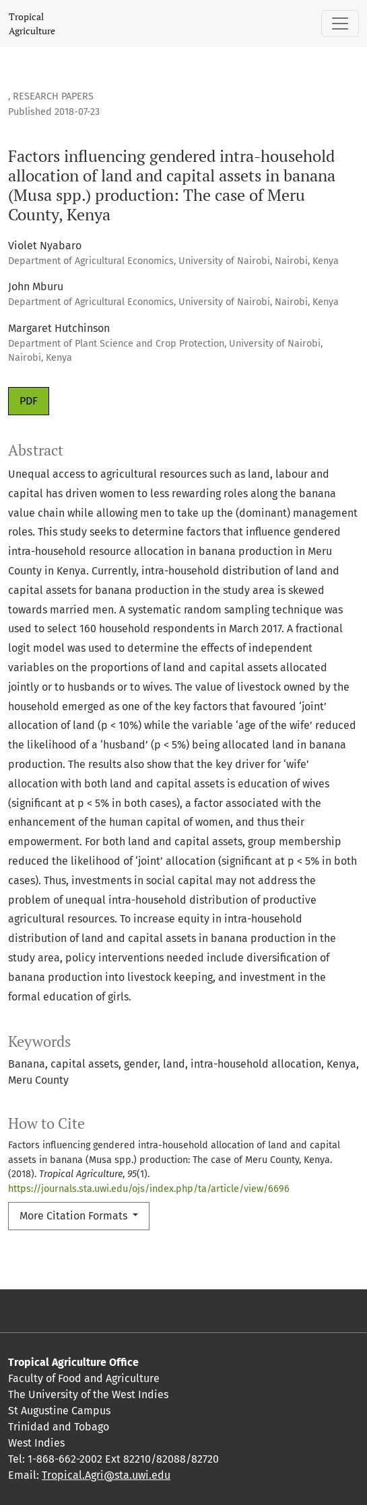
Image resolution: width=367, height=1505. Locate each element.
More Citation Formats (75, 1215)
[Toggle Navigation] (340, 23)
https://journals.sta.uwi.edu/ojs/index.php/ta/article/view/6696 (149, 1189)
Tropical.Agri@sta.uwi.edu (106, 1475)
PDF (29, 400)
